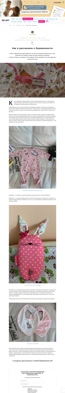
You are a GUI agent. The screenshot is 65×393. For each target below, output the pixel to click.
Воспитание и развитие (32, 391)
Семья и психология (32, 392)
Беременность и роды (32, 390)
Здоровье (32, 388)
